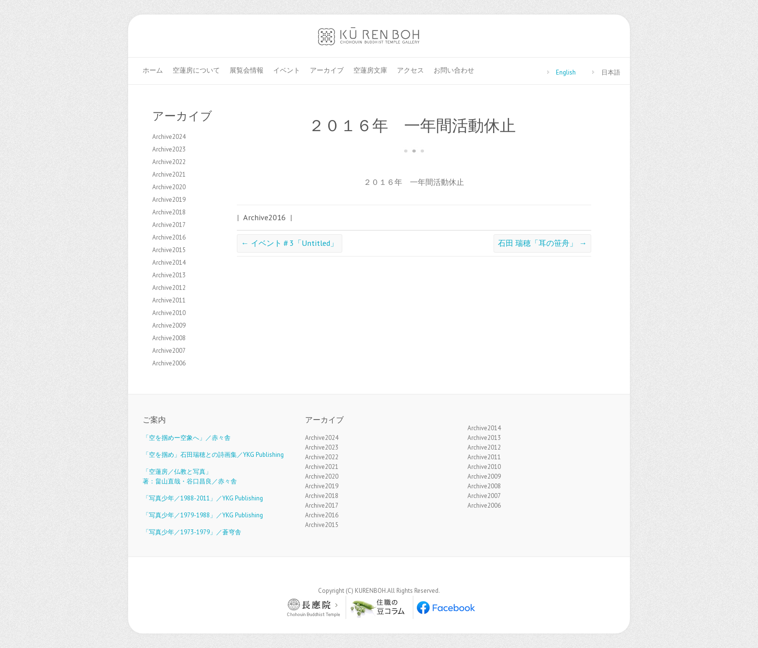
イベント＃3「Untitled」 (289, 243)
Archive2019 (169, 200)
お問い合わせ (454, 70)
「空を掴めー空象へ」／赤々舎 (187, 438)
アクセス (410, 70)
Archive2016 (264, 217)
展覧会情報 (246, 70)
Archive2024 (169, 137)
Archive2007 (169, 351)
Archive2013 (169, 275)
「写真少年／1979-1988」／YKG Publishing (203, 515)
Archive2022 (169, 162)
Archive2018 (169, 212)
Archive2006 (169, 363)
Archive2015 (169, 250)
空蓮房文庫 (370, 70)
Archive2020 (169, 187)
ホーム (153, 70)
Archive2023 (169, 149)
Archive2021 (169, 174)
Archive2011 (169, 300)
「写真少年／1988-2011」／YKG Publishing (203, 498)
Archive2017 (169, 225)
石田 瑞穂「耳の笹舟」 (542, 243)
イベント (286, 70)
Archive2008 (169, 338)
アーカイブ (327, 70)
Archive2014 (169, 262)
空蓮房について (196, 70)
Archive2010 (169, 313)
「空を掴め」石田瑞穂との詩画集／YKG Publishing (213, 455)
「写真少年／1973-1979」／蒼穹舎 (192, 532)
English (566, 72)
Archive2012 (169, 288)
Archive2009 (169, 325)
